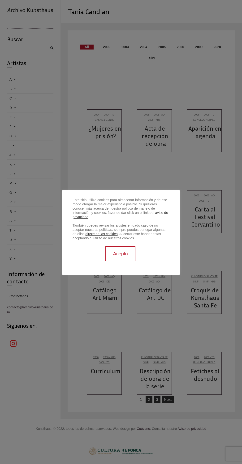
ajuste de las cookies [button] (102, 234)
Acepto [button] (120, 253)
